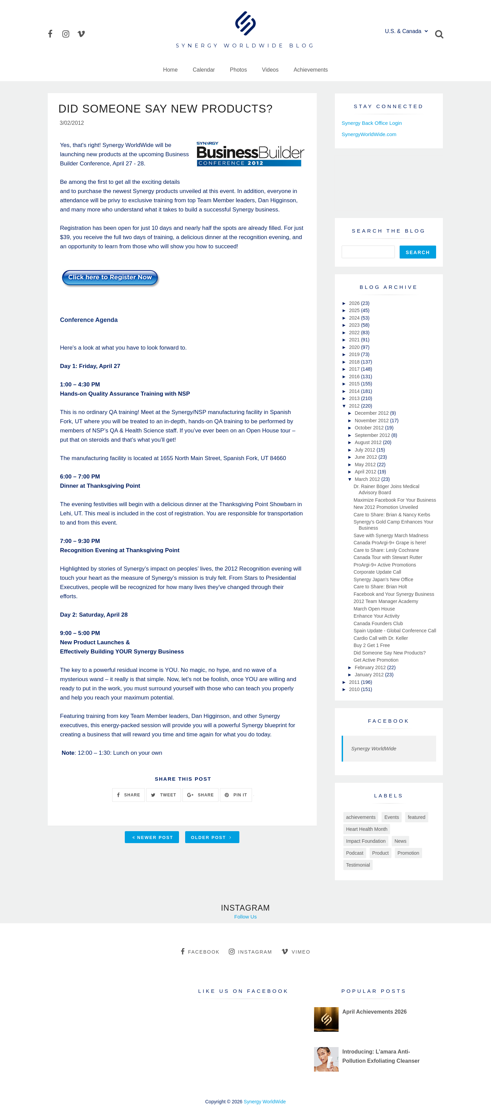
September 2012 (373, 435)
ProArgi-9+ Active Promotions (385, 565)
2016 (355, 376)
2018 (355, 362)
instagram (250, 951)
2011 (355, 682)
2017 (355, 369)
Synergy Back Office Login (372, 123)
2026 (355, 303)
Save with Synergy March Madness (391, 535)
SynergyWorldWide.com (369, 134)
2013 (355, 398)
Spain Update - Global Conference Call (395, 630)
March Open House (374, 609)
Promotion (408, 853)
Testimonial (358, 865)
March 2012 (368, 479)
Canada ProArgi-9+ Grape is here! (390, 542)
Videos (270, 70)
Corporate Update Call (377, 572)
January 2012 (370, 674)
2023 (355, 325)
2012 (355, 406)
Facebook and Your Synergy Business (394, 594)
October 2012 (370, 427)
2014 (355, 391)
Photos (238, 70)
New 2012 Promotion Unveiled (386, 507)
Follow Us (245, 917)
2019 (355, 354)
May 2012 (366, 464)
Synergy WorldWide (373, 748)
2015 (355, 383)
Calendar (204, 70)
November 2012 (372, 420)
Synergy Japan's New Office (383, 579)
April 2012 (366, 471)
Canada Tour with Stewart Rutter (388, 557)
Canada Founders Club (378, 623)
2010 (355, 689)
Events (391, 817)
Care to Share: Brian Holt (380, 586)
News (400, 841)
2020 (355, 347)
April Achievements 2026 (374, 1012)
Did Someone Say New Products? (390, 653)
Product (380, 853)
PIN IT (236, 796)
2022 (355, 332)
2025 (355, 310)
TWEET (163, 796)
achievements (360, 817)
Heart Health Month (366, 829)
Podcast (354, 853)
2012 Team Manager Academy (386, 601)
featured (416, 817)
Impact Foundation (366, 841)
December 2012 (372, 413)
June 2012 (366, 457)
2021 (355, 339)
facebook (200, 951)
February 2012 (371, 667)
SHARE (128, 796)
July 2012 (365, 450)
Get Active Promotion (376, 660)
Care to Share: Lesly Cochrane (386, 550)
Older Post (211, 838)
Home (170, 70)
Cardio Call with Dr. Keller (381, 638)
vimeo (295, 951)
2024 (355, 318)
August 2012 (369, 442)
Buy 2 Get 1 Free (372, 645)
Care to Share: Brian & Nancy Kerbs (392, 514)
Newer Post (152, 838)
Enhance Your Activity (377, 616)
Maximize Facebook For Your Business (395, 500)
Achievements (311, 70)
